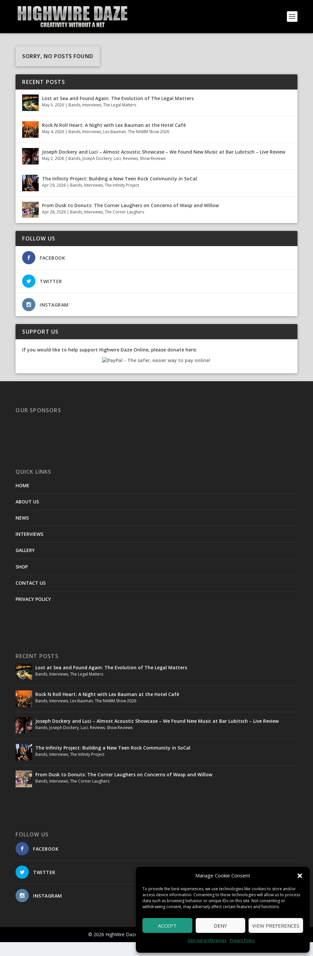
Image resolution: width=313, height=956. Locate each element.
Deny (220, 925)
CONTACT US (31, 596)
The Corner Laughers (124, 226)
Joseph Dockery (97, 172)
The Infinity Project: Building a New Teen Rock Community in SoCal (119, 192)
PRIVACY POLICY (33, 613)
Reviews (130, 172)
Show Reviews (153, 172)
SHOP (22, 580)
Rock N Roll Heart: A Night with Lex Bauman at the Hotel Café (114, 138)
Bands (74, 119)
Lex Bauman (114, 145)
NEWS (22, 532)
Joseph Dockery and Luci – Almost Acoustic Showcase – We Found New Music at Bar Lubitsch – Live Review (163, 165)
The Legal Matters (119, 119)
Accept (167, 925)
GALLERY (25, 564)
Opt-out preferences (207, 940)
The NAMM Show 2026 (148, 145)
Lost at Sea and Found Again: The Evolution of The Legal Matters (118, 112)
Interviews (91, 119)
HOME (22, 499)
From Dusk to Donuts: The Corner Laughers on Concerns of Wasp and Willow (130, 219)
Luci (117, 172)
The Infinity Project (122, 199)
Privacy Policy (242, 940)
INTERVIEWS (29, 548)
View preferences (275, 925)
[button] (299, 875)
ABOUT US (27, 515)
